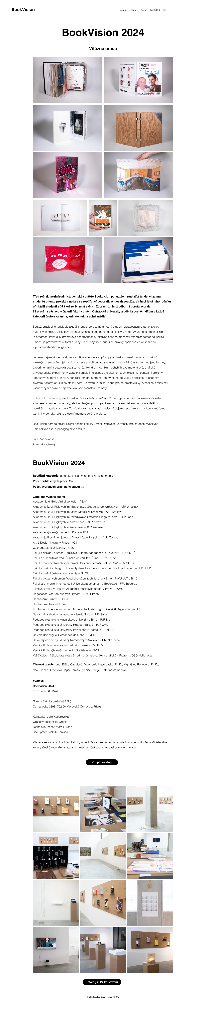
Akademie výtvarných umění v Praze (56, 532)
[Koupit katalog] (102, 762)
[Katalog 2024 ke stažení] (102, 982)
